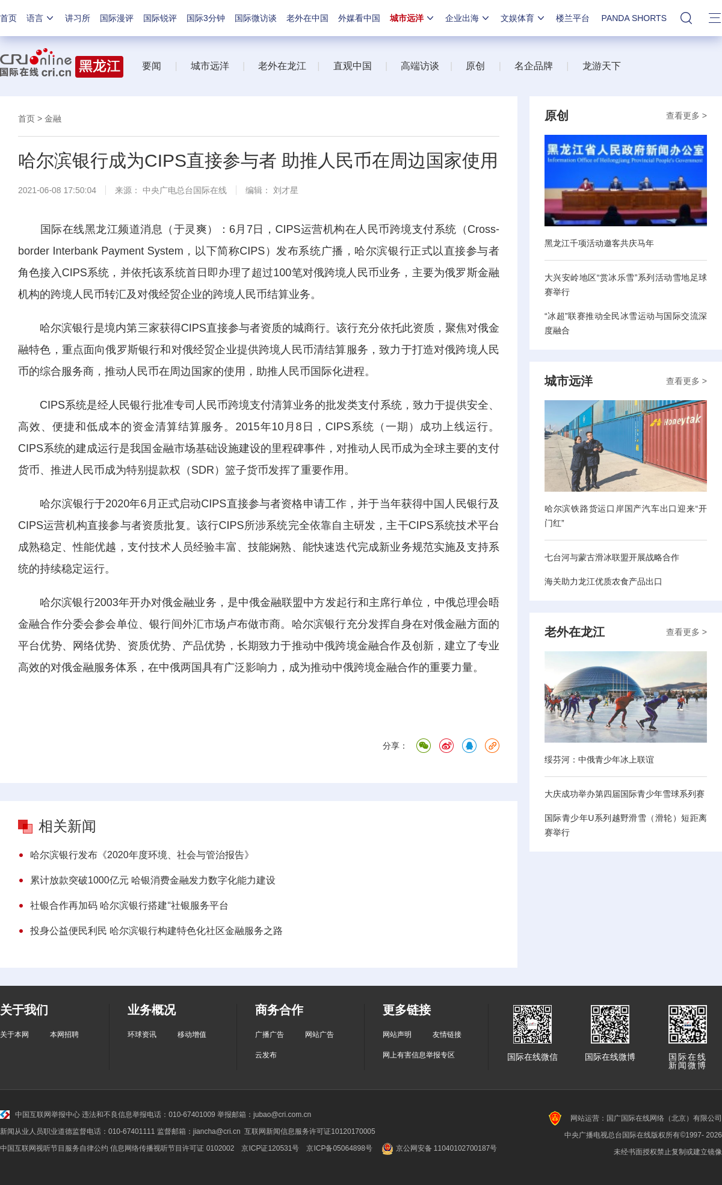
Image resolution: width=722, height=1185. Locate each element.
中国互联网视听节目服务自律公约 (54, 1148)
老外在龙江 (282, 66)
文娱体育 (523, 18)
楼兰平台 (573, 18)
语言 (40, 18)
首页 (8, 18)
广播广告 (269, 1034)
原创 (475, 66)
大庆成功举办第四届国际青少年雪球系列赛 (625, 794)
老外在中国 (307, 18)
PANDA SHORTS (634, 18)
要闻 (151, 66)
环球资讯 (142, 1034)
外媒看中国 (359, 18)
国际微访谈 (256, 18)
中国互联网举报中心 (40, 1114)
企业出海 (468, 18)
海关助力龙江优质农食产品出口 (603, 581)
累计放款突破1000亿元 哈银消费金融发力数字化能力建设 (153, 880)
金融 (53, 118)
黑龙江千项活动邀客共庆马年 (599, 243)
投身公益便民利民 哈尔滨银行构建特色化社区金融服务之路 (156, 931)
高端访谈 (420, 66)
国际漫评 (117, 18)
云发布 (266, 1055)
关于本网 (14, 1034)
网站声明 (397, 1034)
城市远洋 (413, 18)
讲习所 (77, 18)
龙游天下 (601, 66)
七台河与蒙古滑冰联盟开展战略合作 (612, 557)
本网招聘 (64, 1034)
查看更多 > (686, 115)
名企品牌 (533, 66)
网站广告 (319, 1034)
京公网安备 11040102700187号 (438, 1148)
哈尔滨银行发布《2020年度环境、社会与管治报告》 (142, 855)
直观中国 (352, 66)
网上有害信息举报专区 (419, 1055)
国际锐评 (160, 18)
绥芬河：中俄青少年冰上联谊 (599, 759)
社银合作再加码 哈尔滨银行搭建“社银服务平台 (129, 905)
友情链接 (447, 1034)
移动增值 (191, 1034)
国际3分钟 (206, 18)
